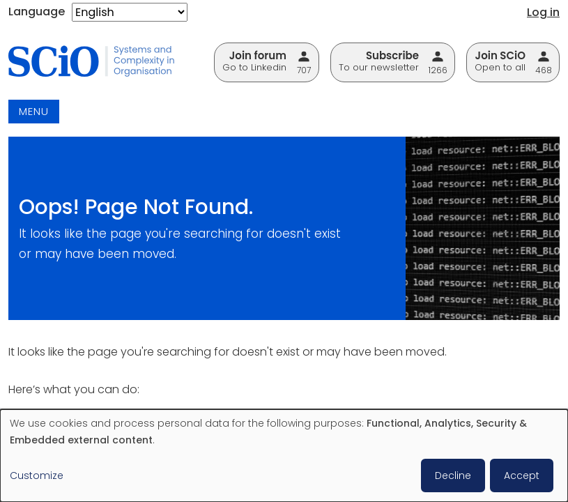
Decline (453, 475)
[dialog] (284, 455)
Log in (543, 12)
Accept (521, 475)
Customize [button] (36, 475)
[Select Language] (129, 12)
